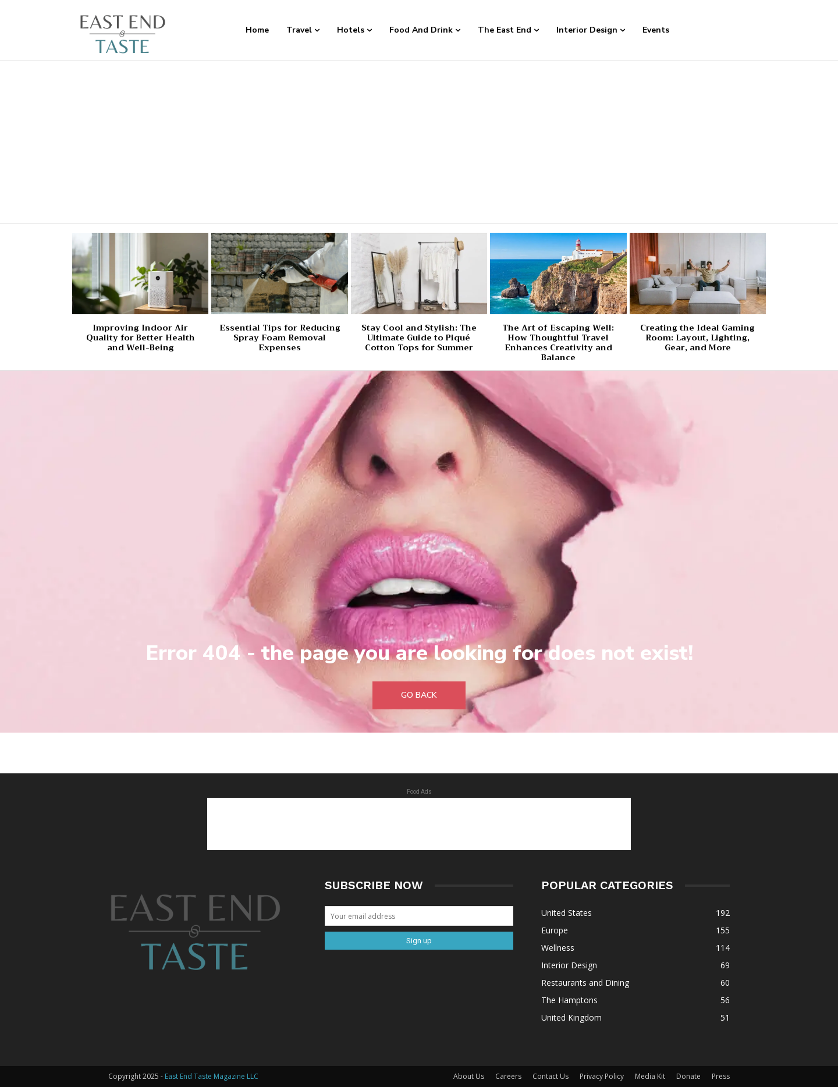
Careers (508, 1076)
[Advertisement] (419, 142)
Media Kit (650, 1076)
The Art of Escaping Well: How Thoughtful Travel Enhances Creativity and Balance (558, 342)
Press (721, 1076)
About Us (468, 1076)
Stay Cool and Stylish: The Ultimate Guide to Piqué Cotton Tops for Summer (419, 337)
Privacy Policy (602, 1076)
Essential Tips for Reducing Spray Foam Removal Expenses (279, 337)
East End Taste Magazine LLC (211, 1076)
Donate (688, 1076)
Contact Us (550, 1076)
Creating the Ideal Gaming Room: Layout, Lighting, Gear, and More (697, 337)
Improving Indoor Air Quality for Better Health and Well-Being (140, 337)
